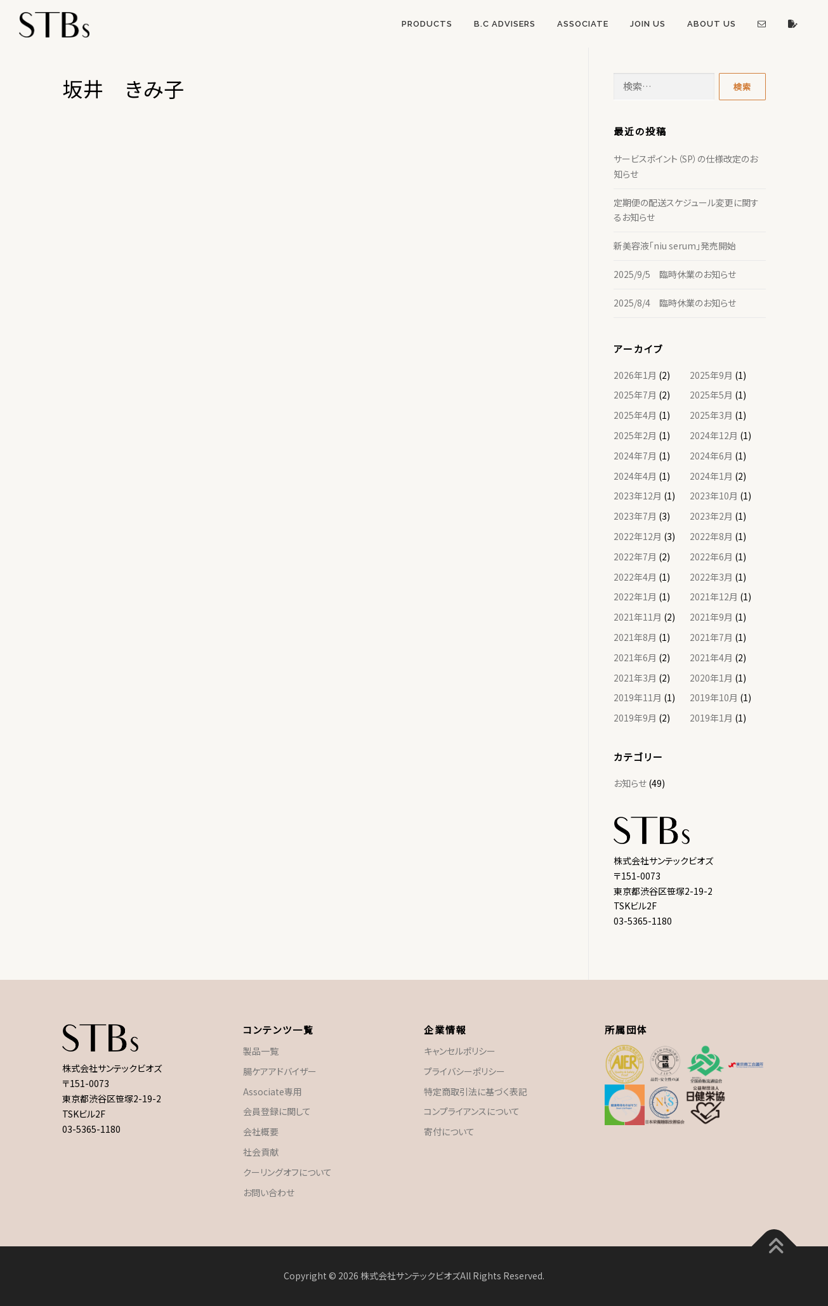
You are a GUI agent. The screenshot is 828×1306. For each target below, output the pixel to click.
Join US (648, 24)
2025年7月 (635, 394)
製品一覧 (261, 1051)
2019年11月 (638, 697)
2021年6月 (635, 657)
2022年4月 (635, 577)
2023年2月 (711, 516)
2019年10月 (714, 697)
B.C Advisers (505, 24)
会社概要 (261, 1131)
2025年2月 (635, 435)
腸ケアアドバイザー (280, 1071)
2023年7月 (635, 516)
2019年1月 (711, 717)
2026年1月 (635, 375)
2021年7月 (711, 637)
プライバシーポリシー (464, 1071)
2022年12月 (638, 536)
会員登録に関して (277, 1111)
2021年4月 (711, 657)
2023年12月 (638, 495)
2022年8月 (711, 536)
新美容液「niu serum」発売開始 (675, 245)
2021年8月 (635, 637)
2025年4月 (635, 415)
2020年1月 (711, 677)
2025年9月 (711, 375)
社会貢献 (261, 1151)
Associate (582, 24)
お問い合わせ (268, 1192)
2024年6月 (711, 455)
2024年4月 (635, 476)
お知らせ (630, 783)
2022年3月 (711, 577)
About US (711, 24)
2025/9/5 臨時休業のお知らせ (675, 274)
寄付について (449, 1131)
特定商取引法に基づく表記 (475, 1091)
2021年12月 (714, 596)
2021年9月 (711, 616)
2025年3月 (711, 415)
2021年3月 (635, 677)
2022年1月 (635, 596)
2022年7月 (635, 556)
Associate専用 (272, 1091)
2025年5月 (711, 394)
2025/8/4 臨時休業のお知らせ (675, 302)
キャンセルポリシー (460, 1051)
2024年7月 (635, 455)
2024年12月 (714, 435)
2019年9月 (635, 717)
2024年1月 (711, 476)
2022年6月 (711, 556)
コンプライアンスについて (472, 1111)
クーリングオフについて (287, 1172)
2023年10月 (714, 495)
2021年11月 (638, 616)
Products (427, 24)
